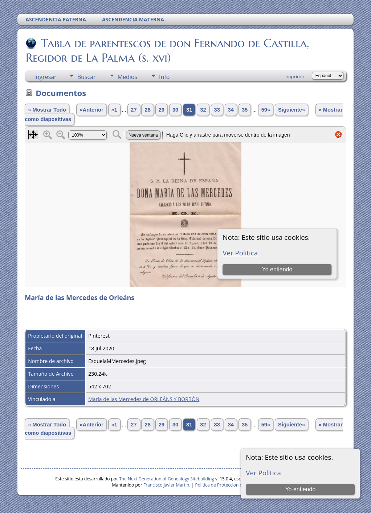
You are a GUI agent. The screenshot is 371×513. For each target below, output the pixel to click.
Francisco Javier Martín (166, 485)
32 (203, 110)
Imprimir (295, 76)
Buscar (86, 77)
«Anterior (91, 110)
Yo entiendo (300, 489)
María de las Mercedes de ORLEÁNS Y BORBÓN (143, 399)
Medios (127, 77)
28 (147, 110)
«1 (114, 110)
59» (265, 110)
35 (245, 110)
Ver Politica (263, 472)
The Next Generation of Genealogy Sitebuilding (166, 479)
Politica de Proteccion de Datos (226, 485)
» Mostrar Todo (47, 110)
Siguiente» (291, 110)
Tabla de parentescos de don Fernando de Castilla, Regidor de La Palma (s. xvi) (167, 50)
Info (164, 77)
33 (217, 110)
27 (133, 110)
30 (175, 110)
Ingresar (45, 77)
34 (231, 110)
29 (161, 110)
